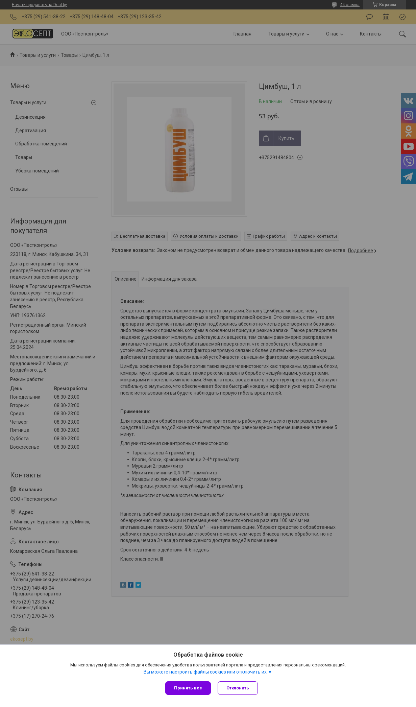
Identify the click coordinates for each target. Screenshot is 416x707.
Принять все (188, 687)
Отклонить (237, 687)
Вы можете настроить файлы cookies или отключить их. (206, 672)
